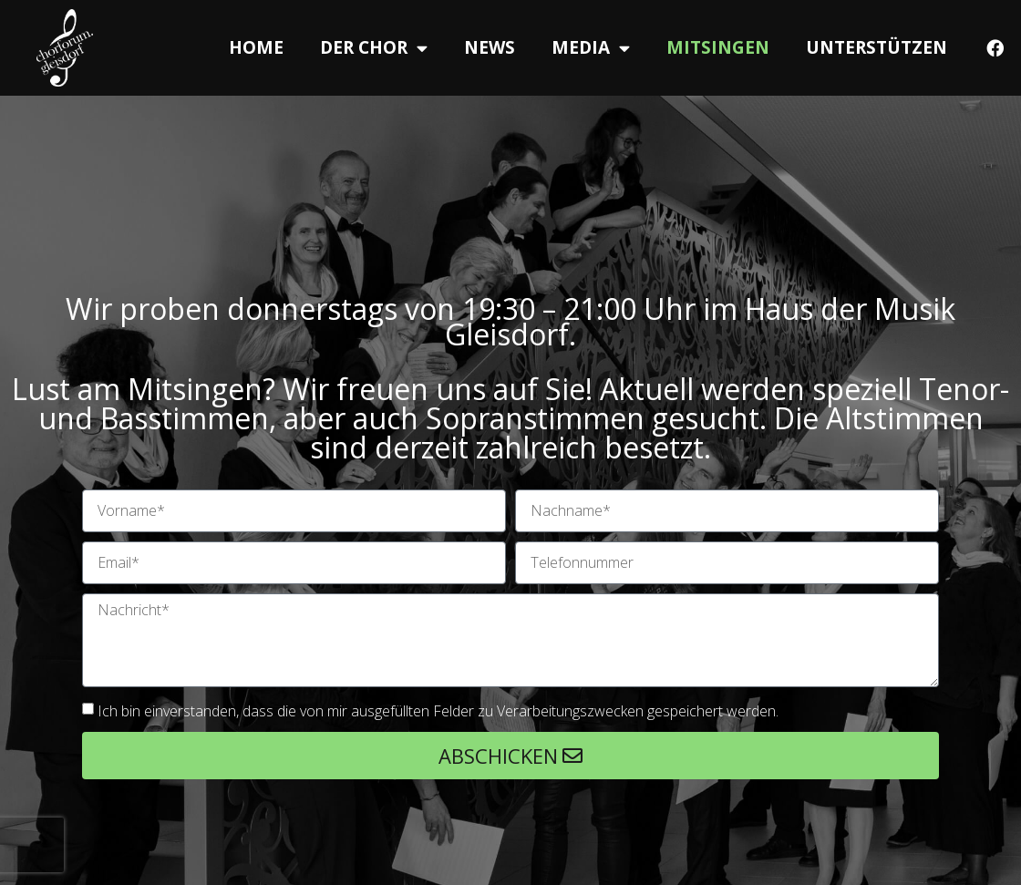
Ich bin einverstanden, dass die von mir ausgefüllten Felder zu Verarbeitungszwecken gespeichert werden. (438, 711)
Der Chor (374, 47)
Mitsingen (717, 47)
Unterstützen (876, 47)
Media (591, 47)
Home (256, 47)
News (489, 47)
